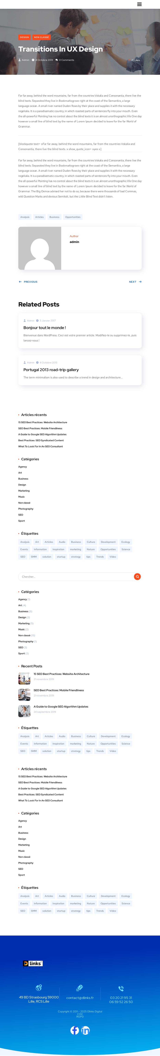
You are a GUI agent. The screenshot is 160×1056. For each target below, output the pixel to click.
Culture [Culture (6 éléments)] (91, 542)
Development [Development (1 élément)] (108, 542)
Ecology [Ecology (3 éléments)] (125, 542)
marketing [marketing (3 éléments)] (75, 549)
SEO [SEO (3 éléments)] (22, 557)
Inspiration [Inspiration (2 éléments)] (58, 549)
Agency (22, 467)
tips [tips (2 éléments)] (88, 557)
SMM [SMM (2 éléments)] (34, 557)
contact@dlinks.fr (80, 998)
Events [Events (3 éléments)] (24, 549)
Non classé (41, 37)
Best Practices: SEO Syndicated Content (41, 440)
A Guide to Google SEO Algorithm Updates (42, 434)
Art (20, 473)
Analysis (24, 217)
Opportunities (73, 217)
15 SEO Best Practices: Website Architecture (42, 422)
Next (135, 282)
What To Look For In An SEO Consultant (40, 446)
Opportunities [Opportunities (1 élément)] (108, 549)
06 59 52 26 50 (121, 1002)
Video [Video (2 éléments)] (113, 557)
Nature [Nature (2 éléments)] (91, 549)
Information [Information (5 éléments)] (40, 549)
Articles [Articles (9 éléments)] (49, 542)
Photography (25, 509)
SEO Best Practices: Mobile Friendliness (40, 428)
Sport (21, 521)
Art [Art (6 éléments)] (37, 542)
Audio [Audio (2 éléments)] (62, 542)
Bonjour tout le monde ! (45, 328)
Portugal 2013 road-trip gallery (52, 370)
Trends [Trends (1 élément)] (100, 557)
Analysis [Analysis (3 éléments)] (24, 542)
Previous (28, 282)
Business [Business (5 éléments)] (76, 542)
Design (24, 37)
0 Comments (65, 60)
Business (54, 217)
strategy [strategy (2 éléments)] (76, 557)
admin (23, 60)
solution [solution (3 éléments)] (46, 557)
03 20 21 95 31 (121, 998)
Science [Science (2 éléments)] (126, 549)
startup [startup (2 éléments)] (61, 557)
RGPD (80, 1017)
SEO (20, 515)
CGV (80, 1014)
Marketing (24, 491)
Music (21, 497)
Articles (39, 217)
